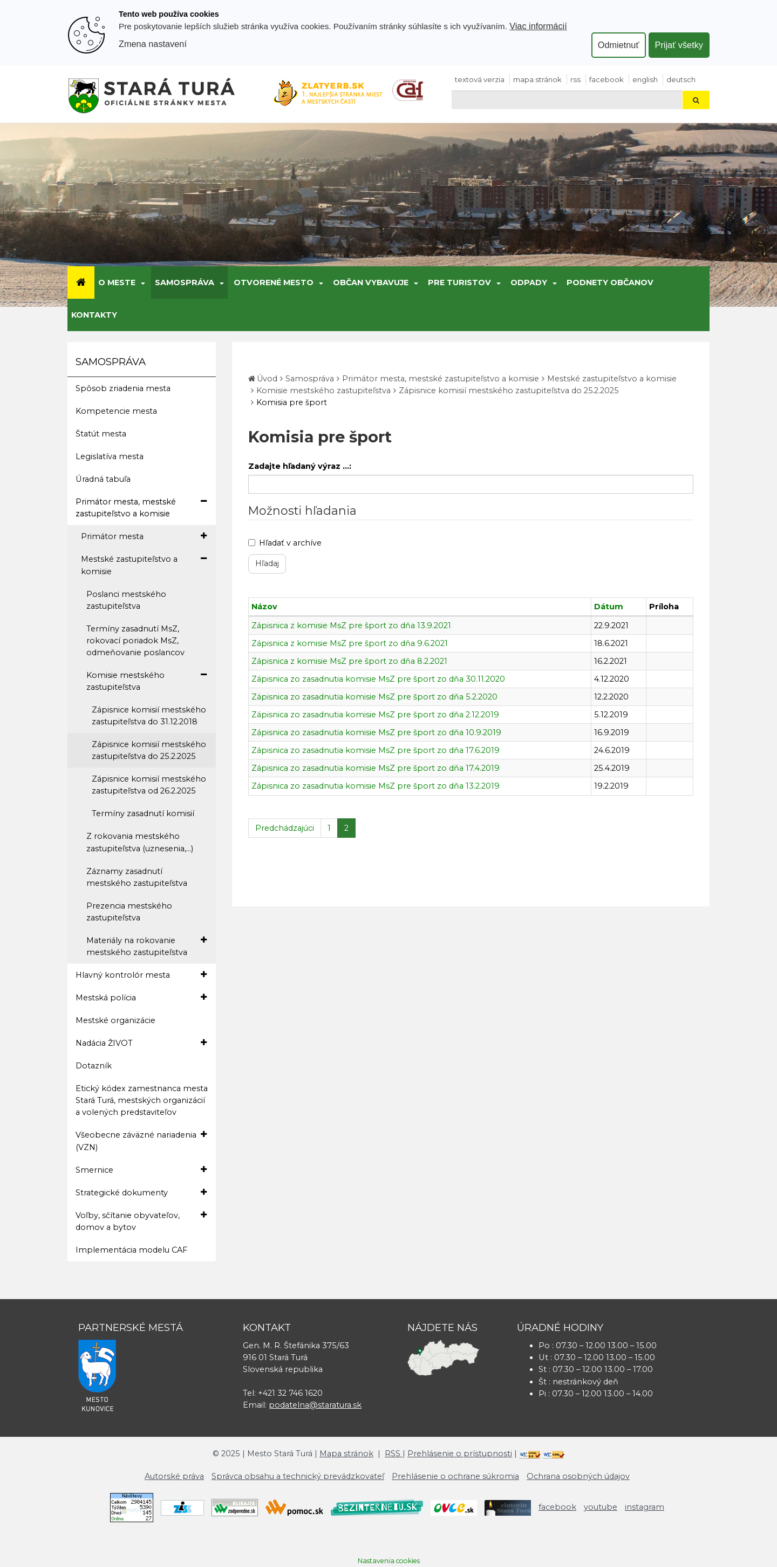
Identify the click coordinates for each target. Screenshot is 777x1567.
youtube (600, 1507)
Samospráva (184, 282)
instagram (644, 1507)
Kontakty (94, 315)
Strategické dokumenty (141, 1192)
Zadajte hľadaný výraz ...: (299, 466)
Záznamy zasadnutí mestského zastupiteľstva (136, 877)
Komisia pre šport (291, 402)
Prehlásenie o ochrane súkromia (455, 1476)
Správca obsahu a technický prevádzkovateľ (298, 1476)
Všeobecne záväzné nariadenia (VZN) (141, 1140)
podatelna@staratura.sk (315, 1405)
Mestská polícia (141, 997)
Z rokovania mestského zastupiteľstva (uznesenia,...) (139, 842)
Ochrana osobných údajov (578, 1476)
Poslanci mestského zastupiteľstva (126, 600)
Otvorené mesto (273, 282)
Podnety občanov (610, 282)
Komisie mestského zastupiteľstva (146, 680)
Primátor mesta (144, 536)
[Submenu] (142, 282)
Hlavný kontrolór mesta (141, 974)
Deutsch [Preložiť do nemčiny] (681, 79)
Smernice (141, 1169)
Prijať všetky (679, 45)
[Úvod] (80, 282)
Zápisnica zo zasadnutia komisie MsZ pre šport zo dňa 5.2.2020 (374, 697)
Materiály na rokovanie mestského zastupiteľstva (146, 945)
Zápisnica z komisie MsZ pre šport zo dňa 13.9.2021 (351, 625)
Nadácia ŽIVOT (141, 1042)
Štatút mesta (101, 434)
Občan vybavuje (370, 282)
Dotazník (94, 1066)
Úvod (267, 379)
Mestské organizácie (115, 1020)
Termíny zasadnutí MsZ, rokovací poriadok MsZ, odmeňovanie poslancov (135, 640)
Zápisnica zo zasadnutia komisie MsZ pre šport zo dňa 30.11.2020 (378, 679)
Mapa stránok (537, 79)
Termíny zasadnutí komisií (143, 813)
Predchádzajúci (284, 828)
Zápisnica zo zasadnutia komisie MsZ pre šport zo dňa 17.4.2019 (375, 768)
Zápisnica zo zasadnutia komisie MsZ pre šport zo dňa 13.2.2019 (375, 786)
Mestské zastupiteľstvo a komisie (144, 564)
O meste (116, 282)
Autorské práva (174, 1476)
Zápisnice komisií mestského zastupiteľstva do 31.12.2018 (149, 716)
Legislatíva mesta (110, 456)
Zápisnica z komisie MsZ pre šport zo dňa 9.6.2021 (349, 643)
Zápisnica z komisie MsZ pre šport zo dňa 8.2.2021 (349, 661)
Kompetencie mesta (116, 411)
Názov (264, 606)
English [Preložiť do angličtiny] (645, 79)
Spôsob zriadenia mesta (123, 388)
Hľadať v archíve (285, 543)
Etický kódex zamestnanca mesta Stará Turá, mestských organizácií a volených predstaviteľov (142, 1100)
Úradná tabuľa (103, 479)
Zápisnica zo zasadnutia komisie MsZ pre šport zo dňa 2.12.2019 (375, 714)
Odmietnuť (618, 45)
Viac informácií (538, 26)
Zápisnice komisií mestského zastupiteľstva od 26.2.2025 (149, 785)
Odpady (528, 282)
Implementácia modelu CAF (131, 1250)
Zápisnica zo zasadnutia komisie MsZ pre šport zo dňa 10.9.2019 (376, 732)
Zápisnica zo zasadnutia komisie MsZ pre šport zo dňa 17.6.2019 (375, 750)
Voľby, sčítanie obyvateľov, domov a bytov (141, 1220)
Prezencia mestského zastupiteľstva (129, 912)
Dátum (608, 606)
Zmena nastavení (153, 44)
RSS (575, 79)
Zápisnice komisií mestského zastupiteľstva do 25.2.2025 (149, 750)
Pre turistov (459, 282)
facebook (606, 79)
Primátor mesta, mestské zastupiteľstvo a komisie (141, 507)
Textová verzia (480, 79)
